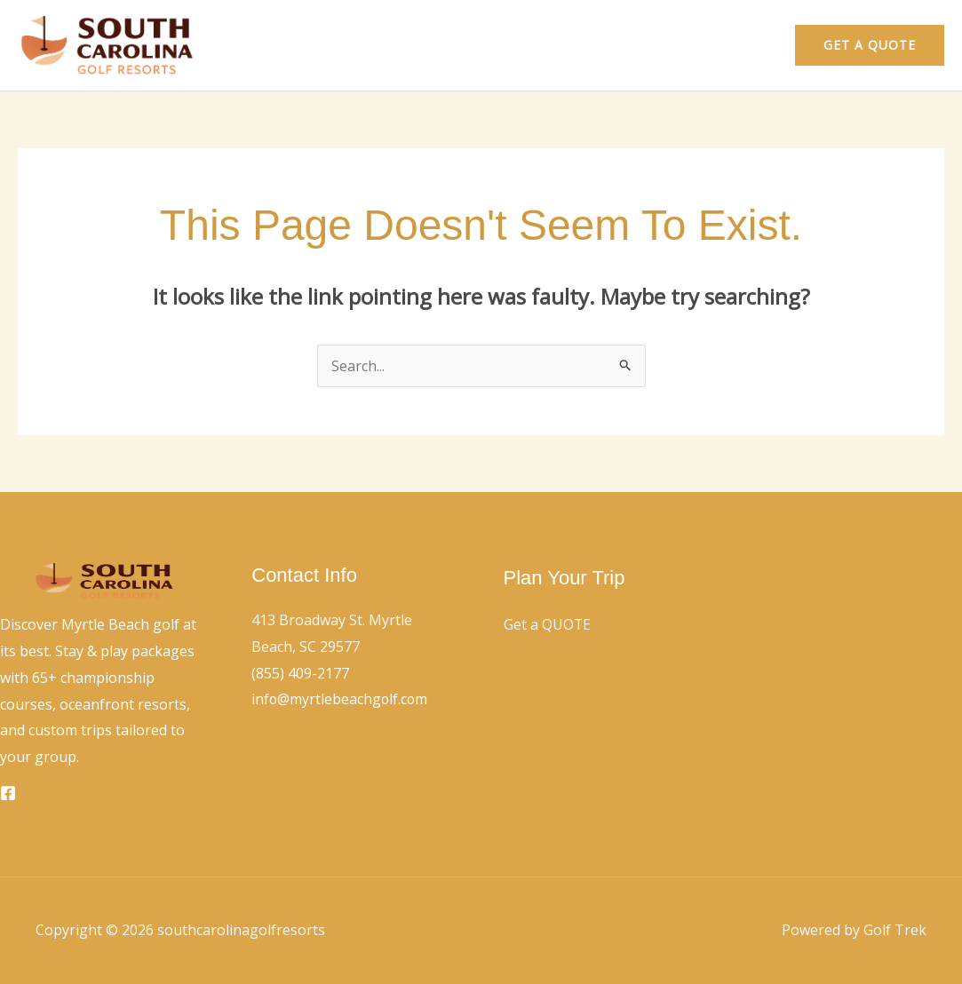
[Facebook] (8, 793)
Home (663, 45)
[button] (869, 45)
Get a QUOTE (548, 624)
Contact (737, 45)
